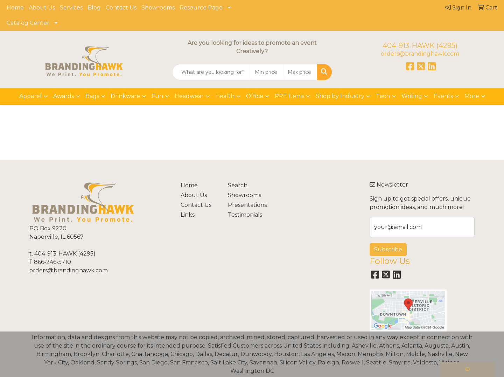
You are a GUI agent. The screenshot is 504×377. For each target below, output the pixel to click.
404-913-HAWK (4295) (420, 45)
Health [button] (224, 96)
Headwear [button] (189, 96)
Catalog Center (28, 23)
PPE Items (289, 96)
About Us (42, 7)
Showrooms (158, 7)
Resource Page (201, 7)
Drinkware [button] (125, 96)
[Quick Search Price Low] (267, 72)
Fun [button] (157, 96)
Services (71, 7)
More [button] (471, 96)
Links (188, 214)
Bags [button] (92, 96)
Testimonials (245, 214)
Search (237, 185)
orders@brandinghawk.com (420, 53)
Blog (94, 7)
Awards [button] (63, 96)
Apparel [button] (30, 96)
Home (15, 7)
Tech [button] (383, 96)
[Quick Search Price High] (300, 72)
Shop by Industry (340, 96)
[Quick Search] (211, 72)
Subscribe (388, 249)
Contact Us (121, 7)
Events (443, 96)
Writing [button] (411, 96)
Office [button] (254, 96)
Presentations (247, 205)
